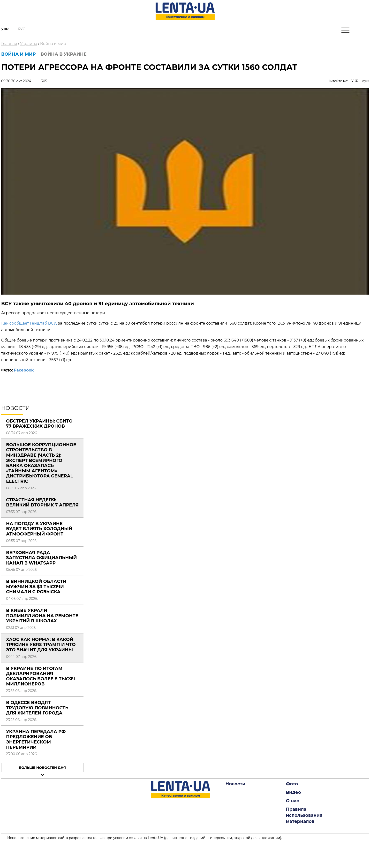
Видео (293, 792)
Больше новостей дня (42, 767)
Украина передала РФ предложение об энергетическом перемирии (36, 739)
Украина (28, 43)
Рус (21, 29)
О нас (292, 800)
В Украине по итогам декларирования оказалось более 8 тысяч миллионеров (41, 676)
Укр (4, 29)
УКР (354, 81)
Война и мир (53, 43)
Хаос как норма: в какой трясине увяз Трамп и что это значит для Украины (41, 645)
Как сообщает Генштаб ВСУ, (29, 323)
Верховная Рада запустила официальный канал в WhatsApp (41, 558)
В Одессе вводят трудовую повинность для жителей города (37, 708)
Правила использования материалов (304, 815)
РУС (365, 81)
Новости (235, 784)
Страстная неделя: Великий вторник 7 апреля (42, 502)
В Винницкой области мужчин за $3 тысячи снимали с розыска (36, 586)
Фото (292, 784)
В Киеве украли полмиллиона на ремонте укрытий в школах (42, 616)
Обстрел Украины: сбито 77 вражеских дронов (39, 423)
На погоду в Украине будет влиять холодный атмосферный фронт (39, 529)
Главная (9, 43)
